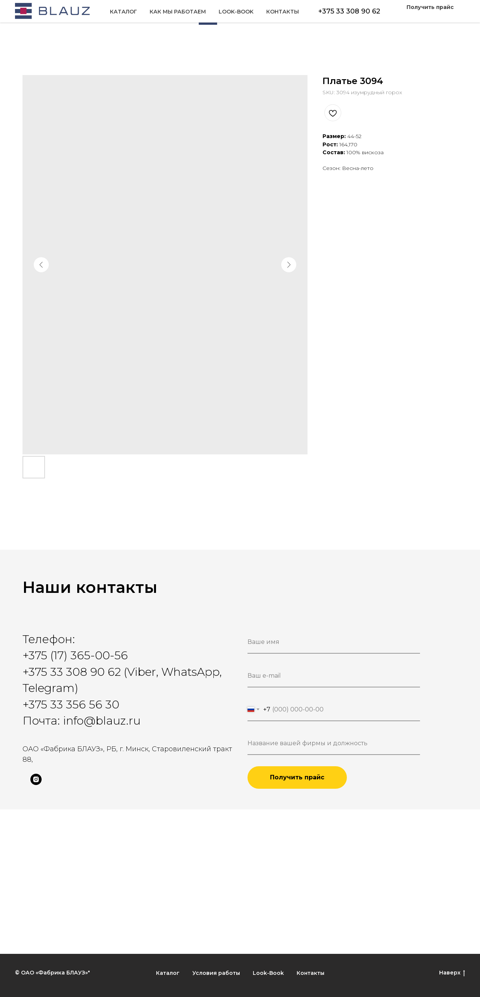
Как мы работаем (90, 15)
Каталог (36, 15)
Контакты (441, 15)
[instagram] (36, 783)
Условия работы (216, 973)
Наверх (452, 972)
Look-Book (394, 15)
